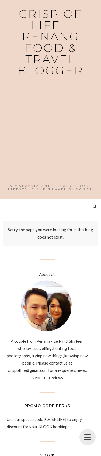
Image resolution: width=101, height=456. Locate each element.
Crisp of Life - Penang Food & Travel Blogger (50, 42)
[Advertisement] (50, 130)
